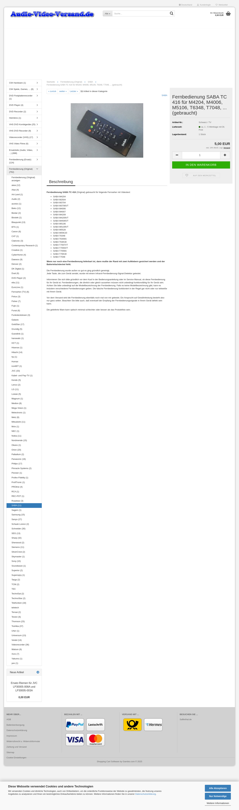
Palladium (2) (18, 456)
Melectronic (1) (19, 414)
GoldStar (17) (18, 326)
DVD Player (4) (16, 106)
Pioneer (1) (17, 474)
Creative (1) (17, 252)
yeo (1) (15, 665)
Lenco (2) (16, 386)
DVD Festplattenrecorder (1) (21, 99)
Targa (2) (16, 581)
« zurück (52, 93)
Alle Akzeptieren (218, 788)
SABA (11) (16, 507)
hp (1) (14, 358)
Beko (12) (16, 210)
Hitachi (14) (17, 354)
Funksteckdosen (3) (21, 316)
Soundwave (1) (19, 567)
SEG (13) (16, 535)
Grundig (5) (17, 330)
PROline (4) (17, 488)
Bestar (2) (16, 214)
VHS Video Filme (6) (18, 145)
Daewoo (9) (17, 261)
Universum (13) (19, 637)
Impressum (12, 737)
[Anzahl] (201, 157)
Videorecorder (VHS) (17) (21, 139)
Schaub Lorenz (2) (20, 525)
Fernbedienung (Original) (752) (21, 172)
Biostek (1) (17, 219)
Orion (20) (16, 451)
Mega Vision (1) (19, 409)
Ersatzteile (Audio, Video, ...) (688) (21, 153)
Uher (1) (15, 632)
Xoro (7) (15, 655)
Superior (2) (17, 572)
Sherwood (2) (18, 544)
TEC (14, 590)
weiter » (63, 93)
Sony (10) (16, 563)
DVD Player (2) (19, 279)
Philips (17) (17, 465)
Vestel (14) (17, 641)
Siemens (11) (18, 549)
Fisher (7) (16, 303)
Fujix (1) (15, 307)
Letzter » (74, 93)
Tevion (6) (16, 618)
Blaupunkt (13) (18, 224)
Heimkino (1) (15, 119)
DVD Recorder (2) (17, 113)
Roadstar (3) (17, 502)
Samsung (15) (18, 516)
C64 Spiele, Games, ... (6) (21, 91)
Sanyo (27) (17, 521)
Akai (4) (15, 191)
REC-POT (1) (18, 497)
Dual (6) (15, 275)
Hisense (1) (17, 349)
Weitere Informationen (218, 803)
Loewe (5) (16, 395)
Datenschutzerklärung (145, 794)
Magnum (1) (17, 400)
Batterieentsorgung (15, 726)
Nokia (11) (16, 437)
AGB (9, 721)
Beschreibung (61, 183)
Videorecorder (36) (20, 646)
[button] (185, 4)
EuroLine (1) (17, 289)
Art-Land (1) (17, 196)
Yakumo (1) (17, 660)
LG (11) (15, 391)
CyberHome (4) (19, 256)
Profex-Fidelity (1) (20, 479)
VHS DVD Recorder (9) (20, 132)
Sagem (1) (16, 511)
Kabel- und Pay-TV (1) (22, 377)
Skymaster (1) (18, 558)
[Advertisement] (119, 54)
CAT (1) (15, 238)
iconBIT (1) (17, 368)
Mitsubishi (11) (18, 423)
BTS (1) (15, 228)
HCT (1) (15, 344)
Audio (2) (16, 200)
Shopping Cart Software (108, 763)
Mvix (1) (15, 428)
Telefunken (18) (19, 604)
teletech (15, 609)
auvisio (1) (16, 205)
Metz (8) (15, 419)
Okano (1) (16, 446)
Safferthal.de (186, 721)
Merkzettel (222, 5)
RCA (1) (15, 493)
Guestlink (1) (18, 335)
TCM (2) (15, 586)
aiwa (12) (16, 187)
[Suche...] (107, 13)
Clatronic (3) (17, 242)
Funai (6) (16, 312)
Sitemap (10, 754)
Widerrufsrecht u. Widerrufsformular (23, 743)
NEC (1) (15, 433)
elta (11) (15, 284)
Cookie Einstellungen (16, 759)
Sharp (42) (16, 539)
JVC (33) (16, 372)
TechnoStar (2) (18, 600)
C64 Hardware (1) (17, 84)
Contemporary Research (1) (25, 247)
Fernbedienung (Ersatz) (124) (20, 162)
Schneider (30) (18, 530)
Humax (15, 363)
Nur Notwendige (217, 796)
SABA (164, 97)
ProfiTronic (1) (18, 484)
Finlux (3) (16, 298)
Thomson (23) (18, 623)
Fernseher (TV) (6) (20, 293)
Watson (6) (17, 651)
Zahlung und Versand (17, 748)
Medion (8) (17, 405)
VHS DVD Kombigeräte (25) (22, 126)
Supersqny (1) (18, 576)
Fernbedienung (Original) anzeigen (23, 180)
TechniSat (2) (18, 595)
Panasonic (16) (19, 460)
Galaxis (15, 321)
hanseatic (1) (18, 340)
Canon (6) (16, 233)
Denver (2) (16, 265)
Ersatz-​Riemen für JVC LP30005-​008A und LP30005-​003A (24, 688)
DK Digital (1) (18, 270)
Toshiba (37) (17, 628)
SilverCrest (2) (18, 553)
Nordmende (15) (19, 442)
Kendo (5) (16, 381)
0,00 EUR (24, 699)
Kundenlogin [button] (204, 5)
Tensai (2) (16, 614)
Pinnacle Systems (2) (22, 470)
